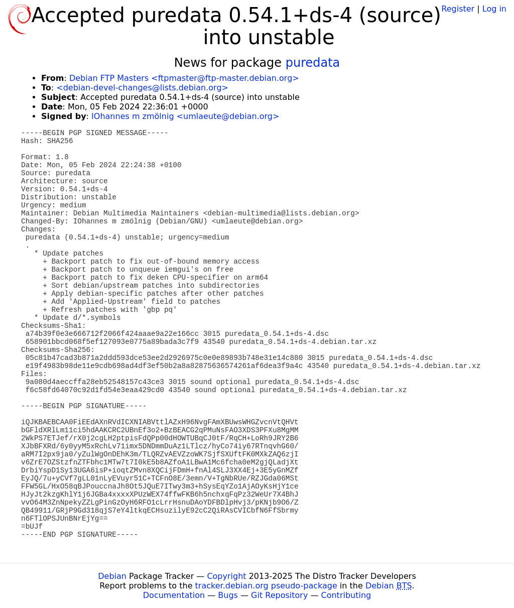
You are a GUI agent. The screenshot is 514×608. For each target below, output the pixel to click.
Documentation (174, 595)
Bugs (228, 595)
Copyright (226, 576)
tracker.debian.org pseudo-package (266, 585)
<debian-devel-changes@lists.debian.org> (142, 87)
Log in (494, 9)
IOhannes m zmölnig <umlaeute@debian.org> (185, 116)
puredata (313, 63)
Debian (112, 576)
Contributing (346, 595)
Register (457, 9)
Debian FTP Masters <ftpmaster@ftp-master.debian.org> (184, 78)
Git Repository (279, 595)
